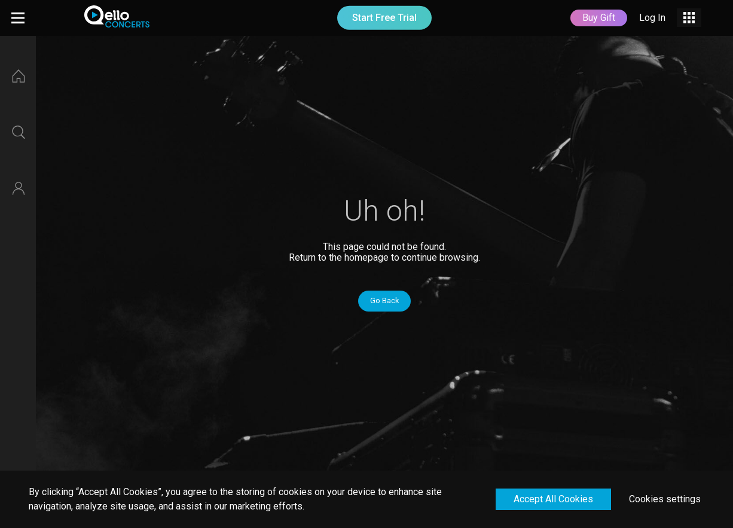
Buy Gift (598, 17)
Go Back (384, 300)
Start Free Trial (384, 17)
